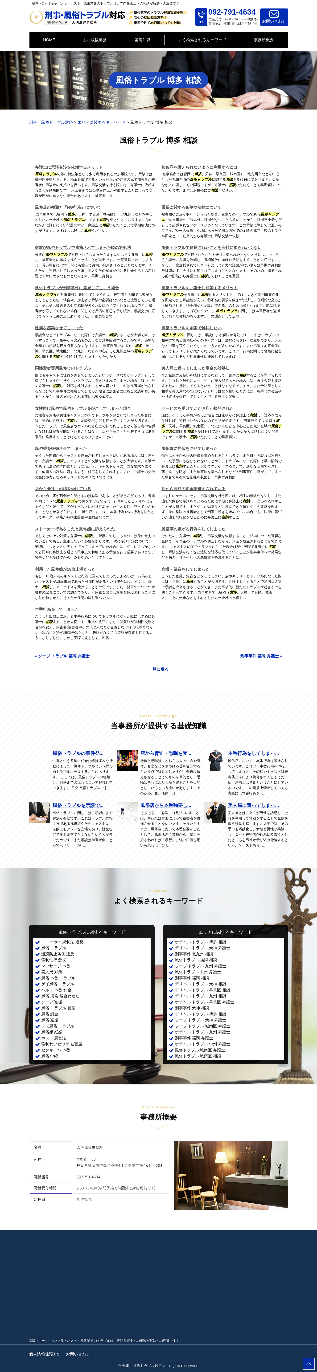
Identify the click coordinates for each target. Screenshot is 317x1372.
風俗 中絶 (49, 1056)
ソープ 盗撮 (51, 1002)
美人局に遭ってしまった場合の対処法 (195, 368)
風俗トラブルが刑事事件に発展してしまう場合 (77, 288)
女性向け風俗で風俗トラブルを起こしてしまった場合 (83, 408)
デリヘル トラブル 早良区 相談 (202, 990)
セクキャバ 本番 (55, 1050)
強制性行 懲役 (53, 960)
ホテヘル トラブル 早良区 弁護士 (204, 1002)
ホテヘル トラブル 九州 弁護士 (202, 1032)
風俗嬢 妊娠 (51, 1032)
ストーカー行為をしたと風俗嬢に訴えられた (75, 529)
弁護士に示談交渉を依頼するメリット (69, 167)
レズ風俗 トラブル (57, 1026)
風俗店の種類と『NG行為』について (68, 207)
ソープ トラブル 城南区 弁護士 (202, 1026)
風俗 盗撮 (49, 1020)
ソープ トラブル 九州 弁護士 (200, 966)
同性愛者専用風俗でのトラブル (63, 368)
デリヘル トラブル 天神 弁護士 (202, 948)
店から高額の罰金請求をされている (193, 489)
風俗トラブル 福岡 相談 (196, 960)
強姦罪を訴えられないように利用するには (199, 167)
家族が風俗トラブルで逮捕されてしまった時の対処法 (83, 247)
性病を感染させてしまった (59, 328)
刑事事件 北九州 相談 (194, 954)
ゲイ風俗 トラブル (57, 984)
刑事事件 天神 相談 (192, 1008)
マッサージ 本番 (55, 966)
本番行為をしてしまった (57, 609)
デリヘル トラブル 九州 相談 (200, 996)
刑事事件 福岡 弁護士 (194, 1038)
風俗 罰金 (49, 1014)
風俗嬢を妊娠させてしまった (61, 448)
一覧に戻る (158, 669)
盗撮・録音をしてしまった (185, 569)
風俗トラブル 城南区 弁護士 (200, 1050)
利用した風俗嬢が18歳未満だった (65, 569)
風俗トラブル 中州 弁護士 (198, 972)
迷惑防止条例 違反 (57, 954)
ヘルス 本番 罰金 (56, 990)
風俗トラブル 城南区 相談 (198, 1056)
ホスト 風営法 (53, 1038)
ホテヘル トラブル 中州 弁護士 (202, 1044)
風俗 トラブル (53, 948)
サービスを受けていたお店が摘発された (197, 408)
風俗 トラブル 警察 (58, 1008)
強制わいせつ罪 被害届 (61, 1044)
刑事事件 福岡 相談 (192, 978)
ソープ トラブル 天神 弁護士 (200, 1020)
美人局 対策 (51, 972)
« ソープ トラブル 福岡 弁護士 (62, 656)
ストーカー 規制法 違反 (62, 942)
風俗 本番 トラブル (58, 978)
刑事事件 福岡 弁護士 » (261, 656)
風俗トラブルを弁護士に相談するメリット (199, 288)
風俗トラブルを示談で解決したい (191, 328)
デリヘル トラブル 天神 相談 (200, 984)
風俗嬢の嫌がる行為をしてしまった (193, 529)
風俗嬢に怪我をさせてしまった (189, 448)
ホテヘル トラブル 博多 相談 (200, 942)
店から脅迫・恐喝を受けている (63, 489)
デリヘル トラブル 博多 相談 (200, 1014)
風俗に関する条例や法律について (191, 207)
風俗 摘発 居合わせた (60, 996)
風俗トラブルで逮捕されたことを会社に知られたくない (211, 247)
